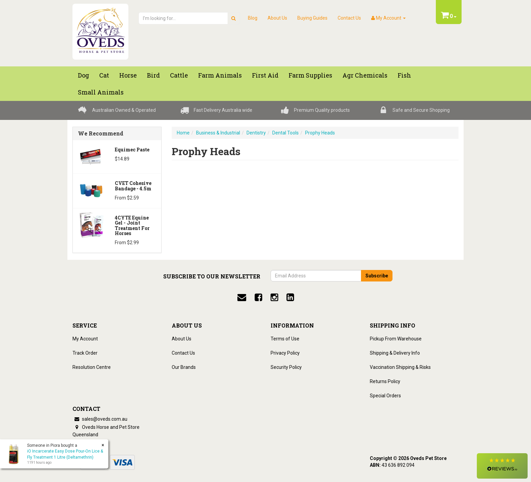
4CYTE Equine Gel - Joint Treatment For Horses (132, 225)
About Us (277, 18)
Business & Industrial (218, 132)
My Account (85, 338)
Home (183, 132)
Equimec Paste (132, 149)
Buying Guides (312, 18)
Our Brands (184, 367)
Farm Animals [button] (220, 75)
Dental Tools (285, 132)
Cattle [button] (179, 75)
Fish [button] (404, 75)
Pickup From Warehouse (396, 338)
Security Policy (286, 367)
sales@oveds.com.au (99, 419)
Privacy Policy (285, 353)
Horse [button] (128, 75)
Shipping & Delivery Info (395, 353)
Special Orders (385, 395)
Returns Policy (385, 381)
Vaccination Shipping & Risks (400, 367)
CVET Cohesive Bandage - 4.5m (133, 185)
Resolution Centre (91, 367)
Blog (252, 18)
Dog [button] (83, 75)
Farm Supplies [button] (310, 75)
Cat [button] (104, 75)
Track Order (85, 353)
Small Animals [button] (101, 92)
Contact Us (349, 18)
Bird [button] (153, 75)
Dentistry (256, 132)
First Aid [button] (265, 75)
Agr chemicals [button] (364, 75)
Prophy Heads (320, 132)
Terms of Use (285, 338)
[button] (502, 466)
